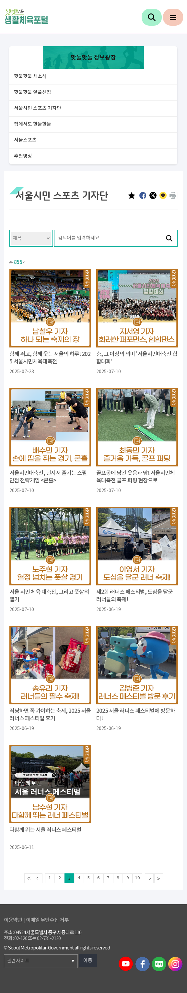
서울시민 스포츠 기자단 (37, 108)
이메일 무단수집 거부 (47, 920)
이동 (87, 960)
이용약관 (13, 920)
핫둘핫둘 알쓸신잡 (32, 92)
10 (137, 878)
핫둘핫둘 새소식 (30, 76)
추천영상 (23, 156)
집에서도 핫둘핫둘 (32, 124)
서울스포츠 (25, 140)
